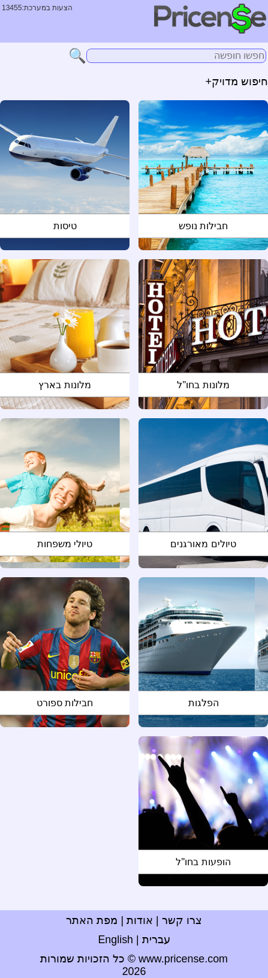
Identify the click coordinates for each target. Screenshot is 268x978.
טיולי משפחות (64, 544)
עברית (156, 940)
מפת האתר (92, 920)
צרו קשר (182, 920)
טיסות (65, 226)
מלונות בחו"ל (203, 385)
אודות (140, 920)
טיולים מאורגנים (203, 544)
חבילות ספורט (65, 703)
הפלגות (203, 703)
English (115, 940)
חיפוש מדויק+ (237, 82)
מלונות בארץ (64, 385)
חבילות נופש (203, 226)
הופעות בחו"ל (203, 862)
